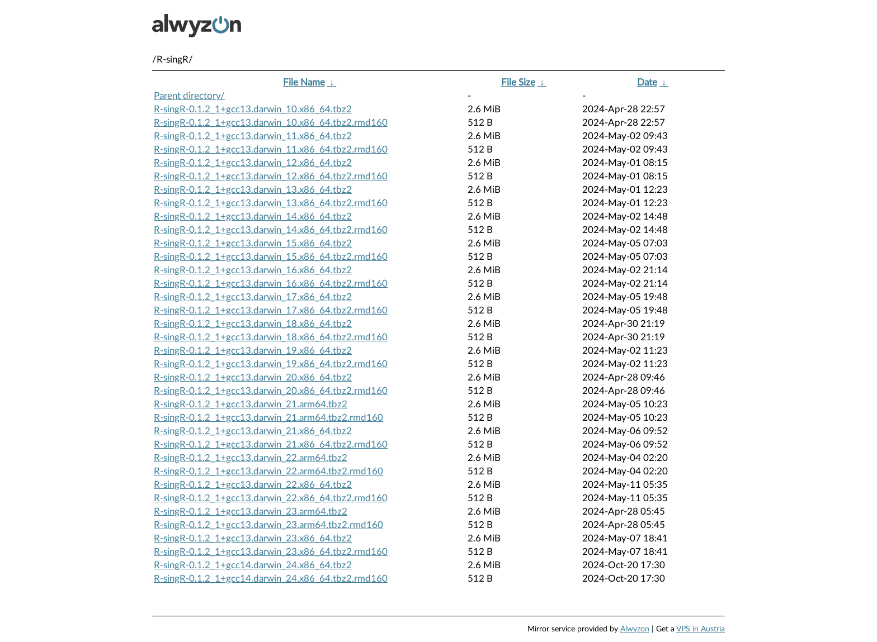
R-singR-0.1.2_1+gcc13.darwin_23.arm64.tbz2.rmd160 (268, 525)
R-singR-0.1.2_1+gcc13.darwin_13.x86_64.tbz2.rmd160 (271, 203)
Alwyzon (634, 629)
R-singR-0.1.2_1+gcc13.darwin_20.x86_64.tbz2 (253, 377)
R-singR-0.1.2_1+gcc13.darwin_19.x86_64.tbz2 (253, 350)
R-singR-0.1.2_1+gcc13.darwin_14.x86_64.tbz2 (253, 216)
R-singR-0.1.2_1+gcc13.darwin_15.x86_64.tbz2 (253, 243)
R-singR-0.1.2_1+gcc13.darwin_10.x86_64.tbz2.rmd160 (271, 122)
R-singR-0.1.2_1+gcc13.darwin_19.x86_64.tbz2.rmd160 (271, 364)
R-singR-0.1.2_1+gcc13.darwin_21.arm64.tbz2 (250, 404)
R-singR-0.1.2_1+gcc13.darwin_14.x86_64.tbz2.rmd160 (271, 230)
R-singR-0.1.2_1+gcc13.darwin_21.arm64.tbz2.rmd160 (268, 417)
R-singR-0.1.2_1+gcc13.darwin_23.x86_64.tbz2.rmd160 (271, 552)
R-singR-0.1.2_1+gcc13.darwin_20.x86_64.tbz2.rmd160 (271, 391)
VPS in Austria (700, 629)
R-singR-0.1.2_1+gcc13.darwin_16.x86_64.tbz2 (253, 270)
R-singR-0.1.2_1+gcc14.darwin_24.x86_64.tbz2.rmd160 (271, 578)
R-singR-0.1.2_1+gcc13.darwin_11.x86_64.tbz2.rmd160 (271, 149)
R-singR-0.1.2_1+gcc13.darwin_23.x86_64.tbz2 (253, 538)
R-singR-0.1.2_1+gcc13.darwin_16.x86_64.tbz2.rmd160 (271, 283)
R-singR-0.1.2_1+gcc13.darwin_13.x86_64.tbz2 (253, 189)
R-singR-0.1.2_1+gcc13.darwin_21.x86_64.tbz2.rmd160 (271, 444)
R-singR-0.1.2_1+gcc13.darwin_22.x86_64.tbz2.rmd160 (271, 498)
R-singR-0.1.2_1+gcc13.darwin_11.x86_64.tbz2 (253, 136)
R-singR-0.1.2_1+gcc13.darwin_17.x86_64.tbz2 (253, 297)
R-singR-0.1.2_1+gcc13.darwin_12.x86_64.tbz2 (253, 163)
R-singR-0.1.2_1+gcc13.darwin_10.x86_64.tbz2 (253, 109)
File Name (304, 82)
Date (647, 82)
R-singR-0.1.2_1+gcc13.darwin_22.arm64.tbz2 (250, 458)
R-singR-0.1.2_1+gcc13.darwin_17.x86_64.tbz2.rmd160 (271, 310)
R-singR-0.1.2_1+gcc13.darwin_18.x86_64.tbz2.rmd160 (271, 337)
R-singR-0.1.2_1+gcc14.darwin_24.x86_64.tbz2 (253, 565)
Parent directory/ (189, 96)
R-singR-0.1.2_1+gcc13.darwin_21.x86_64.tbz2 (253, 431)
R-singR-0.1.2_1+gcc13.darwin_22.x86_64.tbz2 (253, 484)
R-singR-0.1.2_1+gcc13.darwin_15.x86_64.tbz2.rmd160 (271, 256)
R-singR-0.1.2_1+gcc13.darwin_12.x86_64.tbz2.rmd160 (271, 176)
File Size (518, 82)
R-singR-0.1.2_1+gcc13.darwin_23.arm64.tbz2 (250, 511)
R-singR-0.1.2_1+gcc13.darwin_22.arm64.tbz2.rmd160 (268, 471)
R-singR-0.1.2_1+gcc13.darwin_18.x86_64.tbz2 (253, 324)
